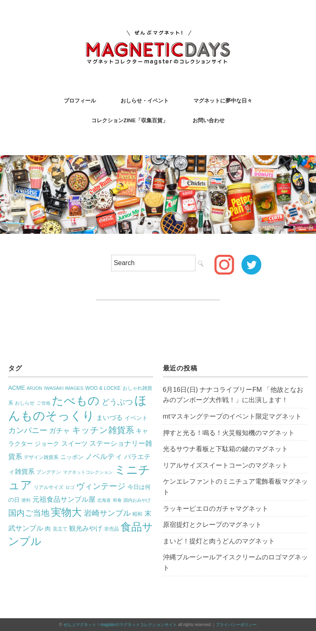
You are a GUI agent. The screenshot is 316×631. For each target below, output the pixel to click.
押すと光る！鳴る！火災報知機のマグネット (229, 432)
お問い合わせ (209, 120)
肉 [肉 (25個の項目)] (48, 529)
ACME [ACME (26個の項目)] (16, 387)
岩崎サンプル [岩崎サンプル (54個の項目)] (107, 513)
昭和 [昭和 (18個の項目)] (137, 514)
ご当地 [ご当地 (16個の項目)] (43, 402)
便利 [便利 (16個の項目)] (25, 500)
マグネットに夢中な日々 (222, 101)
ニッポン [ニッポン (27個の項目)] (72, 457)
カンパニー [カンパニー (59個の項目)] (27, 430)
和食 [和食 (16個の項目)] (117, 500)
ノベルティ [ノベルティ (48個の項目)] (103, 456)
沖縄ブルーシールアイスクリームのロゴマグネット (235, 562)
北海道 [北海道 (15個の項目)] (104, 500)
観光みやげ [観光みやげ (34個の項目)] (85, 528)
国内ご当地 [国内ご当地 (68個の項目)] (28, 512)
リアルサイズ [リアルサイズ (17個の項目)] (48, 487)
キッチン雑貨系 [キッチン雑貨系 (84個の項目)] (103, 430)
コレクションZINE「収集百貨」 (129, 120)
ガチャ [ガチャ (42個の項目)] (59, 431)
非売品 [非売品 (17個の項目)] (111, 528)
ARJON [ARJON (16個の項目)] (34, 388)
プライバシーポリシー (236, 624)
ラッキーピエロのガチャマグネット (215, 508)
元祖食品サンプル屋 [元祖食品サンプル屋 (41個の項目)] (64, 499)
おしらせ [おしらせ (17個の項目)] (25, 402)
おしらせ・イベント (145, 101)
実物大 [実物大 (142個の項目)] (66, 512)
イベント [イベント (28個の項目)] (136, 417)
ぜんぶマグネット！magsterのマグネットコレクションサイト (120, 624)
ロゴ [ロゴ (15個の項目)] (69, 487)
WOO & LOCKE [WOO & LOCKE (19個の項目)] (103, 388)
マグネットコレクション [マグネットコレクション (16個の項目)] (88, 472)
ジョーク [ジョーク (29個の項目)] (47, 443)
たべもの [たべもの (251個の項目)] (76, 400)
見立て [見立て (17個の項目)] (60, 528)
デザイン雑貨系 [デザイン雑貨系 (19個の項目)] (41, 457)
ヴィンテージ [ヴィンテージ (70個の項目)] (100, 486)
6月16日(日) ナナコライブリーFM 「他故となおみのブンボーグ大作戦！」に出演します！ (233, 395)
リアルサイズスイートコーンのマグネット (225, 465)
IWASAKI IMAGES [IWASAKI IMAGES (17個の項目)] (64, 388)
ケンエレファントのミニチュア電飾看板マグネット (235, 487)
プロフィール (80, 101)
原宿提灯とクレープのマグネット (212, 524)
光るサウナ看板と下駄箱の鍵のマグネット (225, 448)
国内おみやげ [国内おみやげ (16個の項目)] (137, 500)
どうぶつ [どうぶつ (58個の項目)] (117, 402)
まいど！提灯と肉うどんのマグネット (219, 541)
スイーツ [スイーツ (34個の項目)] (74, 443)
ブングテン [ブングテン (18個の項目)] (48, 472)
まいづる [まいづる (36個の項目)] (109, 417)
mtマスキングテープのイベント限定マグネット (232, 416)
